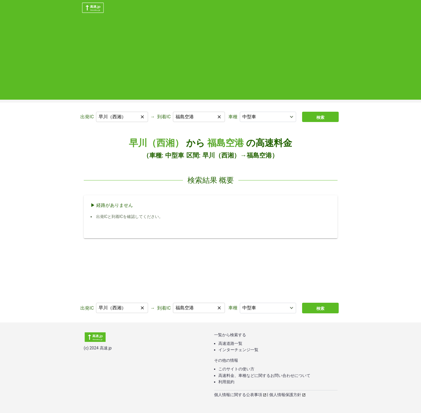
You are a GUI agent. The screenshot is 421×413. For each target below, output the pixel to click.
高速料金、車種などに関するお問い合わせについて (264, 375)
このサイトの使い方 (236, 369)
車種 (233, 116)
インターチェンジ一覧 (238, 349)
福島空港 (225, 142)
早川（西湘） (156, 142)
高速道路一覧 (230, 343)
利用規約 (226, 381)
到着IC (164, 116)
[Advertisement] (210, 59)
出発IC (87, 116)
